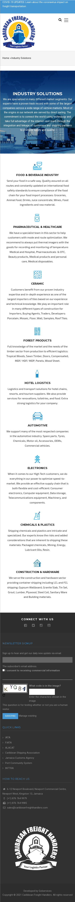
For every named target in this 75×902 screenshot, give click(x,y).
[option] (37, 112)
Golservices (45, 890)
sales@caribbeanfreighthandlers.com (25, 807)
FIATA (8, 742)
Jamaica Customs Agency (19, 757)
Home (5, 58)
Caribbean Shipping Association (22, 752)
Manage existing (27, 715)
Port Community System (18, 763)
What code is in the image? (45, 685)
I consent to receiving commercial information (32, 670)
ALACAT (9, 747)
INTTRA (9, 768)
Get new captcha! (3, 695)
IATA (7, 737)
